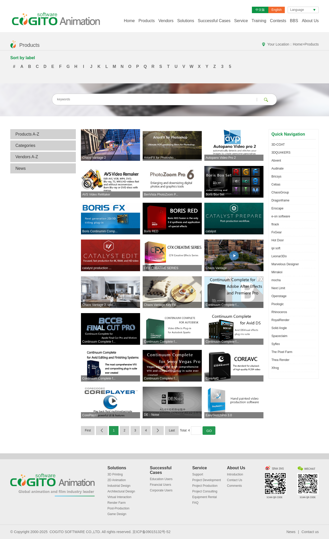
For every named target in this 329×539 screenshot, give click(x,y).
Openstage (279, 296)
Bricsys (276, 176)
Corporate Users (161, 490)
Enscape (277, 208)
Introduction (235, 474)
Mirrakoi (276, 272)
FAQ (195, 503)
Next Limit (278, 288)
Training (259, 21)
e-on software (280, 216)
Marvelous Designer (285, 264)
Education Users (161, 479)
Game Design (116, 514)
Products (147, 21)
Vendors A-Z (26, 157)
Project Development (206, 480)
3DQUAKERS (280, 152)
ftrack (275, 224)
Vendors (165, 21)
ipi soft (275, 248)
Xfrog (275, 368)
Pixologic (277, 304)
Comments (234, 486)
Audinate (277, 168)
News (20, 168)
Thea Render (280, 360)
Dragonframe (280, 200)
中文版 (260, 10)
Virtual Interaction (119, 497)
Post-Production (118, 508)
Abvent (276, 160)
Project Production (204, 486)
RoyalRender (280, 320)
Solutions (185, 21)
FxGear (276, 232)
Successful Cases (214, 21)
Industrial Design (118, 486)
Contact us (310, 532)
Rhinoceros (279, 312)
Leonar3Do (279, 256)
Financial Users (160, 485)
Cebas (275, 184)
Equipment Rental (204, 497)
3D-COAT (278, 144)
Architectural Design (121, 491)
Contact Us (234, 480)
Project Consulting (204, 491)
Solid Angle (279, 328)
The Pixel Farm (281, 352)
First (88, 430)
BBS (294, 21)
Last (172, 430)
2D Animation (116, 480)
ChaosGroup (280, 192)
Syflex (275, 344)
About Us (310, 21)
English (276, 10)
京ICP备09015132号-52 (151, 532)
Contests (278, 21)
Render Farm (116, 503)
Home (129, 21)
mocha (276, 280)
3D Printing (115, 474)
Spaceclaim (279, 336)
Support (197, 474)
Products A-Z (27, 134)
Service (241, 21)
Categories (25, 145)
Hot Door (277, 240)
